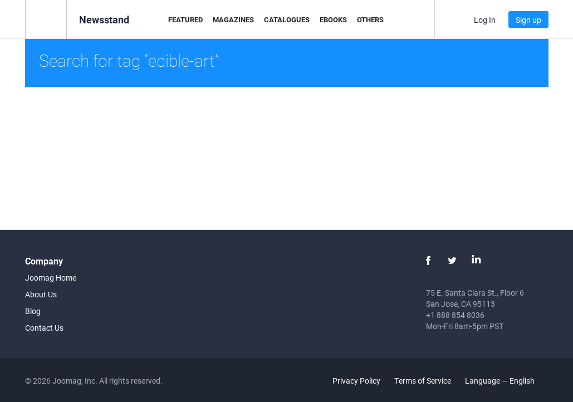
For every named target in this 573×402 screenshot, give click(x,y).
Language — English (506, 380)
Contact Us (44, 327)
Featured (185, 19)
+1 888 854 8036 (455, 315)
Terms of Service (422, 380)
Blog (33, 311)
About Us (41, 294)
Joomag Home (50, 277)
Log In (485, 19)
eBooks (333, 19)
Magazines (233, 19)
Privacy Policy (356, 380)
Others (370, 19)
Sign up (528, 19)
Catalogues (287, 19)
